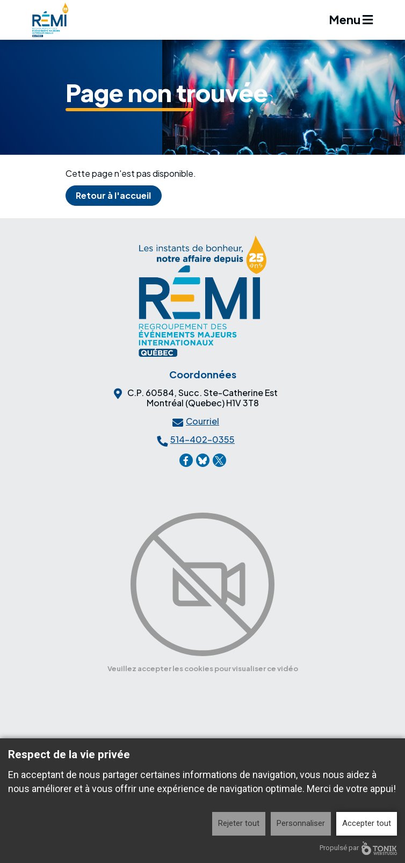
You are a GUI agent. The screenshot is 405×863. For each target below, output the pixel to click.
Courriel (202, 421)
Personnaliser (301, 823)
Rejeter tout (238, 823)
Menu (351, 19)
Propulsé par (358, 848)
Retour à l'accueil (113, 195)
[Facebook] (186, 460)
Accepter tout (366, 823)
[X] (219, 460)
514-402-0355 (202, 439)
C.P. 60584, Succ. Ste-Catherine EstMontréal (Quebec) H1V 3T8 (202, 397)
